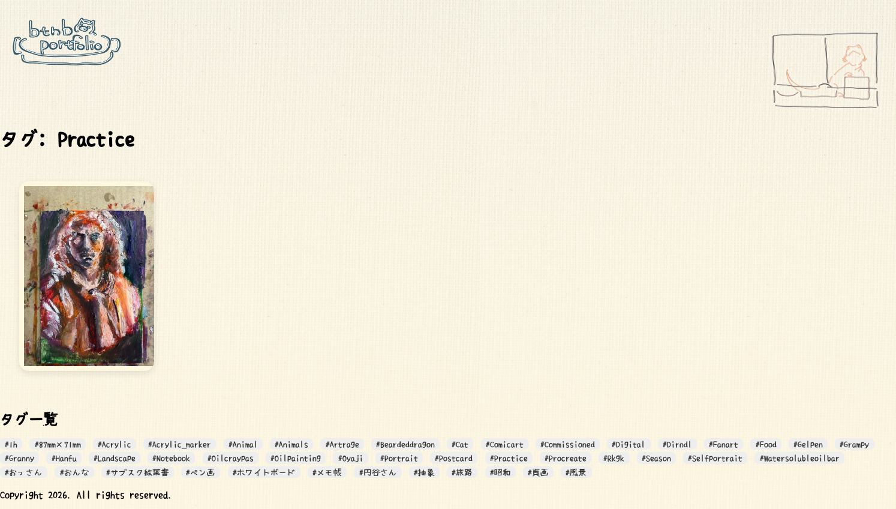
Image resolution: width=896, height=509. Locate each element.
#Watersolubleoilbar (800, 458)
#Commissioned (567, 444)
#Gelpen (808, 444)
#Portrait (399, 458)
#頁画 (538, 472)
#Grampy (854, 444)
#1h (11, 444)
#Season (656, 458)
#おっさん (24, 472)
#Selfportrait (715, 458)
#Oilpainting (295, 458)
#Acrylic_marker (179, 444)
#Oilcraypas (231, 458)
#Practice (509, 458)
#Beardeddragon (405, 444)
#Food (766, 444)
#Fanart (723, 444)
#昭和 (500, 472)
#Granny (19, 458)
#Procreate (566, 458)
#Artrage (342, 444)
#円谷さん (378, 472)
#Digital (628, 444)
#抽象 (424, 472)
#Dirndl (677, 444)
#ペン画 (200, 472)
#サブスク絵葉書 (137, 472)
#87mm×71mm (58, 444)
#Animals (291, 444)
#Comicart (505, 444)
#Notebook (171, 458)
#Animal (243, 444)
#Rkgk (613, 458)
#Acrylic (114, 444)
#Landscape (115, 458)
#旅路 (462, 472)
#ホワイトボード (264, 472)
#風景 (576, 472)
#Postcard (454, 458)
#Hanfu (64, 458)
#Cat (460, 444)
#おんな (74, 472)
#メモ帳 (327, 472)
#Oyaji (350, 458)
